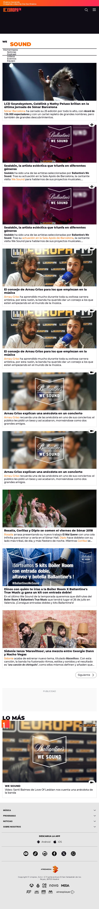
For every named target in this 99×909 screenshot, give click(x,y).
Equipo (11, 60)
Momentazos (10, 49)
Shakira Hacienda (11, 2)
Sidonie (9, 658)
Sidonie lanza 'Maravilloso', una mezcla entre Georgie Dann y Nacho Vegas (49, 652)
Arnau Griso (11, 296)
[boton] (73, 810)
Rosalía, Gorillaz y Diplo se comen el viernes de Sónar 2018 (48, 530)
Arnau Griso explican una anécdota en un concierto (43, 413)
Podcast (11, 54)
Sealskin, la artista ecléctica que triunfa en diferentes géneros (45, 167)
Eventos (11, 58)
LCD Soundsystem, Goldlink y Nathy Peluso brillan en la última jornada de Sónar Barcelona (46, 105)
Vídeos (11, 56)
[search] (86, 9)
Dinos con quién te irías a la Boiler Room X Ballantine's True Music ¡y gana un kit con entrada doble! (45, 590)
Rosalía (8, 534)
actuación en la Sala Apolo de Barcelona (48, 238)
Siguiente (84, 674)
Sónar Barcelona (14, 111)
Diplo (63, 537)
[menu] (94, 9)
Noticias (11, 52)
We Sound (18, 179)
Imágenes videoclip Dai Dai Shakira (19, 4)
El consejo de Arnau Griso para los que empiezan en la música (45, 291)
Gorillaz (82, 540)
